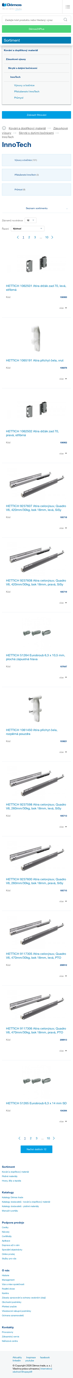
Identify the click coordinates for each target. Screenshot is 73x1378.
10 (46, 237)
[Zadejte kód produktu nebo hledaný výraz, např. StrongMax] (36, 19)
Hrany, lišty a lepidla (11, 1180)
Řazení (5, 228)
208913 (63, 1039)
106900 (63, 297)
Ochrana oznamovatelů (13, 1315)
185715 (63, 890)
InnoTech (15, 76)
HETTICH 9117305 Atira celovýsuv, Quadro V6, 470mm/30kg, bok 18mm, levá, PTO (36, 955)
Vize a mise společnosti (13, 1284)
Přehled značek (9, 1306)
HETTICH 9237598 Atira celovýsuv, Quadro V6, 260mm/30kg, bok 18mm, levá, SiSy (36, 806)
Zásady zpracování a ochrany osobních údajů (24, 1297)
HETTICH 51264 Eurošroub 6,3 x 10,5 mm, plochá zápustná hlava (35, 657)
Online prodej (8, 1254)
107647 (63, 666)
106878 (63, 367)
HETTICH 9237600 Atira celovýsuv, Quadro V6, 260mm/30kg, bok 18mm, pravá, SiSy (36, 881)
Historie (5, 1275)
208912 (63, 965)
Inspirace (31, 1357)
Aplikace (6, 1240)
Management (8, 1279)
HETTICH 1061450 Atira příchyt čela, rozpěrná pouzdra (31, 732)
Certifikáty (7, 1236)
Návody (6, 1231)
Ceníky (5, 1227)
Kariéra (5, 1293)
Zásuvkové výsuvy (16, 59)
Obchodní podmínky (11, 1302)
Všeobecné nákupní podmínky (16, 1311)
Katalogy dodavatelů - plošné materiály (20, 1206)
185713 (63, 815)
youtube (29, 1360)
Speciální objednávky (12, 1249)
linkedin (17, 1360)
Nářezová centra (10, 1341)
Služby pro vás (9, 1258)
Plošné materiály (10, 1176)
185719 (63, 591)
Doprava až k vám (10, 1245)
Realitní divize (8, 1288)
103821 (63, 741)
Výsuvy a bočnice (24, 85)
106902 (63, 442)
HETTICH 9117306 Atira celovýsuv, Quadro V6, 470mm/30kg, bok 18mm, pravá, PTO (36, 1030)
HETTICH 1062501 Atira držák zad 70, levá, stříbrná (36, 288)
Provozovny (7, 1332)
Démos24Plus (36, 28)
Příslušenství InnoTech (26, 91)
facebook (45, 1357)
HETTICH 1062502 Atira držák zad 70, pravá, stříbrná (32, 433)
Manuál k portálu (10, 1210)
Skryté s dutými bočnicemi (22, 68)
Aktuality (17, 1357)
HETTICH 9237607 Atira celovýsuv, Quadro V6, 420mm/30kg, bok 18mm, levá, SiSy (36, 508)
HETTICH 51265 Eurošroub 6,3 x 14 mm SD (36, 1103)
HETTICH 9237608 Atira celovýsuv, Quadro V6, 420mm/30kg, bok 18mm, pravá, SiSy (36, 582)
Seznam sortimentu (47, 208)
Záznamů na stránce (12, 220)
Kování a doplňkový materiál (21, 50)
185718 (63, 517)
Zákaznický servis (10, 1336)
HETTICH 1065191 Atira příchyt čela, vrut (34, 360)
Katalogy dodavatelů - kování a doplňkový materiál (26, 1201)
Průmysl (18, 97)
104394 (63, 1110)
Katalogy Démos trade (12, 1197)
